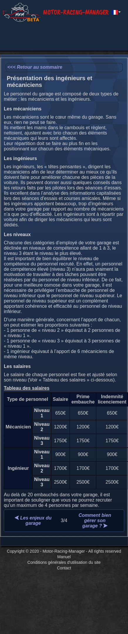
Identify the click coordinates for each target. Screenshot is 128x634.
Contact (64, 568)
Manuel (64, 556)
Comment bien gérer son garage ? (95, 520)
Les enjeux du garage (33, 520)
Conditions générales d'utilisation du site (63, 562)
